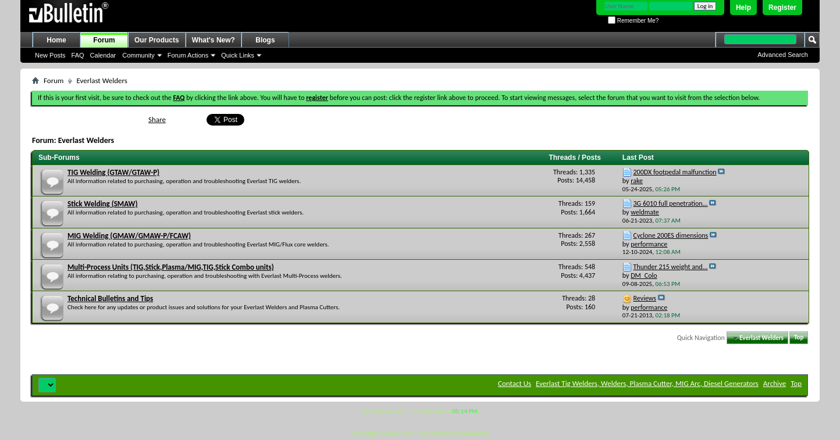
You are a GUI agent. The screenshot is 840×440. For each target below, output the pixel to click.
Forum (104, 40)
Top (798, 338)
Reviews (644, 298)
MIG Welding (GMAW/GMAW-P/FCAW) (129, 235)
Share (157, 119)
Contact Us (514, 383)
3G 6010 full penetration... (670, 203)
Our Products (156, 40)
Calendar (103, 55)
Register (782, 7)
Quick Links (237, 55)
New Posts (50, 55)
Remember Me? (633, 20)
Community (138, 55)
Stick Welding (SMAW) (102, 203)
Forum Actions (188, 55)
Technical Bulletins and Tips (110, 298)
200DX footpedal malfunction (675, 172)
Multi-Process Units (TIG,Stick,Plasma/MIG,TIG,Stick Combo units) (170, 267)
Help (743, 7)
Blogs (265, 40)
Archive (774, 383)
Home (56, 40)
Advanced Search (782, 54)
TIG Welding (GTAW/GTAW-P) (113, 172)
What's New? (213, 40)
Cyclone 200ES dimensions (671, 235)
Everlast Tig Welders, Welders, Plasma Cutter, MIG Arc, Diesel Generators (647, 383)
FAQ (78, 55)
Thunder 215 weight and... (670, 267)
